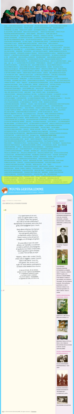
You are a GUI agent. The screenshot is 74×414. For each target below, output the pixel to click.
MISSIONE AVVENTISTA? (11, 127)
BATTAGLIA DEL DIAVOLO (11, 86)
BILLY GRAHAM (62, 145)
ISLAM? (27, 139)
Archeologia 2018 (29, 178)
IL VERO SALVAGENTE (34, 78)
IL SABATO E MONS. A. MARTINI (31, 71)
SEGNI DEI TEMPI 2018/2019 (12, 145)
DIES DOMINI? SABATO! (60, 71)
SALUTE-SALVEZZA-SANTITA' (34, 39)
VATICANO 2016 (38, 174)
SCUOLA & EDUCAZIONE (61, 152)
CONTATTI (20, 162)
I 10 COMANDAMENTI (64, 121)
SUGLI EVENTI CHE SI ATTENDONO (53, 39)
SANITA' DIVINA (42, 43)
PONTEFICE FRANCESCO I (24, 174)
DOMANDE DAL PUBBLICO (51, 168)
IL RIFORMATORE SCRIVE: (40, 41)
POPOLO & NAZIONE (10, 53)
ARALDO (30, 104)
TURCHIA (19, 147)
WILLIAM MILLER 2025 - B (43, 47)
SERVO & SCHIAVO (40, 67)
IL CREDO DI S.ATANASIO (45, 94)
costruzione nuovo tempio (11, 84)
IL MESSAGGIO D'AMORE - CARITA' (31, 145)
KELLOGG (67, 98)
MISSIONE (45, 172)
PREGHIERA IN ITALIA (20, 143)
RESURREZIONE (52, 174)
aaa (9, 63)
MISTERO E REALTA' (51, 88)
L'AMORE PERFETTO (21, 61)
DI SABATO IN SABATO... (11, 65)
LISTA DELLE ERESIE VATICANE (13, 100)
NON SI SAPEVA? (53, 43)
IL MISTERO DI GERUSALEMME (20, 55)
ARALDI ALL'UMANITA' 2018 (28, 152)
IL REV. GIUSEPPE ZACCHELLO (32, 100)
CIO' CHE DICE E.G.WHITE (40, 51)
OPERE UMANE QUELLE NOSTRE (27, 43)
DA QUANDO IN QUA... (53, 92)
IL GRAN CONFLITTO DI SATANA (26, 63)
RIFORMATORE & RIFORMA (23, 154)
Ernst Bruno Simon (58, 67)
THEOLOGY (58, 166)
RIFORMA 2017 (35, 151)
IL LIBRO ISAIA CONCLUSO (61, 63)
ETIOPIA (20, 45)
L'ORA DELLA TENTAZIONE (58, 74)
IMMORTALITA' (53, 30)
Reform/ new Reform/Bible (48, 31)
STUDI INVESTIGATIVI (26, 149)
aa (12, 63)
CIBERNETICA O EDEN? (63, 53)
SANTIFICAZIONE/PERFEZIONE (43, 28)
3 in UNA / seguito (27, 41)
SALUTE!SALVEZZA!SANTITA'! (12, 90)
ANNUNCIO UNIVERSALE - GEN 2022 (32, 90)
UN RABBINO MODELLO (40, 30)
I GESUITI (26, 129)
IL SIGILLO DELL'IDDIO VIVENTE (58, 26)
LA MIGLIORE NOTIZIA (50, 90)
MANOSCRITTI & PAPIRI (31, 166)
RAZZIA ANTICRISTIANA (10, 182)
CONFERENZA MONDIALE (52, 147)
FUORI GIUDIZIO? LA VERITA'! (41, 106)
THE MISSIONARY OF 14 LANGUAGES (59, 119)
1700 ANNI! (40, 113)
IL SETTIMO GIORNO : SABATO (12, 72)
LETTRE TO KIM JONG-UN (45, 112)
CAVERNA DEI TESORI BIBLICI (12, 88)
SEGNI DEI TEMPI (39, 170)
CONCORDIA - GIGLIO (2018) (54, 170)
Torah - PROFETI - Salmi (38, 92)
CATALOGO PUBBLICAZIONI (53, 162)
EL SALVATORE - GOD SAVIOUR (13, 31)
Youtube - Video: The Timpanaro (56, 156)
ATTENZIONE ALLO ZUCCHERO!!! (13, 28)
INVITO (56, 112)
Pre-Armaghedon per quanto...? (55, 98)
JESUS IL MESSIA (9, 61)
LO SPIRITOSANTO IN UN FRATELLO (39, 61)
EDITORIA (28, 164)
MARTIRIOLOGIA (8, 168)
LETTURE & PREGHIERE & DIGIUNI (43, 149)
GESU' (18, 82)
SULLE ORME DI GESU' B (54, 65)
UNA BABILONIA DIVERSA (11, 106)
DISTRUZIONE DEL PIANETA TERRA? (29, 69)
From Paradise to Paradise (51, 141)
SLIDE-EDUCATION (27, 170)
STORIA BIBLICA (40, 63)
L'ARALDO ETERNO (9, 94)
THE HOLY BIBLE (45, 127)
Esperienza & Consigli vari (11, 69)
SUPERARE (19, 51)
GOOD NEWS (13, 57)
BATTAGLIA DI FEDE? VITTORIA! (39, 86)
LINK (44, 164)
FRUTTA (21, 178)
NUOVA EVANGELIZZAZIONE (46, 158)
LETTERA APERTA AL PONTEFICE (38, 123)
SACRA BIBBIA (55, 127)
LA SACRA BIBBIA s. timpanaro (33, 49)
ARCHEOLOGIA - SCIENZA (46, 166)
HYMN (40, 102)
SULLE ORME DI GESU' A (39, 65)
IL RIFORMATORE (21, 98)
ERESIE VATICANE (35, 129)
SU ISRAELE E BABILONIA (59, 55)
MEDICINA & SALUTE (53, 178)
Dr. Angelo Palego (54, 86)
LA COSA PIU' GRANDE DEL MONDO (14, 121)
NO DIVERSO (27, 51)
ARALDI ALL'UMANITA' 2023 (49, 69)
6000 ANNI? (28, 92)
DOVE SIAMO (60, 160)
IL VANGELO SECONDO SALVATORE (14, 164)
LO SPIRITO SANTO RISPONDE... (13, 151)
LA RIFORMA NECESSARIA (11, 104)
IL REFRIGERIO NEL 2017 (11, 149)
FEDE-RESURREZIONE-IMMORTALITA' (14, 141)
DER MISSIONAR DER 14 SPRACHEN (36, 119)
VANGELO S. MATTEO (47, 35)
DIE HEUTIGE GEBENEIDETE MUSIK (14, 39)
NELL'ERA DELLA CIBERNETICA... (52, 49)
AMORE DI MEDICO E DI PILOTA (58, 51)
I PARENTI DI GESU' (9, 82)
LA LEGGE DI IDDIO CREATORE (13, 129)
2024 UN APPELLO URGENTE (26, 57)
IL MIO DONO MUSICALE (15, 26)
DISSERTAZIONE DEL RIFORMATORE (14, 133)
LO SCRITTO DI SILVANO (26, 37)
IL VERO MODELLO (25, 102)
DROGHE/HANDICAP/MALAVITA (13, 160)
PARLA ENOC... (8, 143)
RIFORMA (26, 151)
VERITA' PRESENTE (35, 139)
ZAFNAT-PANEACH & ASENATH (36, 80)
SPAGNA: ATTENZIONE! (10, 37)
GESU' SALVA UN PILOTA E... (31, 31)
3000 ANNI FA (40, 33)
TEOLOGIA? (66, 47)
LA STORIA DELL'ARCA (10, 45)
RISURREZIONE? (41, 57)
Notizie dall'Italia (62, 69)
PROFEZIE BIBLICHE (10, 174)
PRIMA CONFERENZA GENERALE (54, 113)
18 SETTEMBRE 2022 (28, 88)
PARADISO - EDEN (29, 176)
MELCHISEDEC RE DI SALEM (57, 72)
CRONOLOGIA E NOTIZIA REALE (28, 158)
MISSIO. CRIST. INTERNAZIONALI (13, 156)
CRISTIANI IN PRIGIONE (61, 129)
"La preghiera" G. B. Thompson (21, 115)
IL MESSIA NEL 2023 (24, 65)
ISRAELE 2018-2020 (49, 160)
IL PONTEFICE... (58, 35)
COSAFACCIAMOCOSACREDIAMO (33, 162)
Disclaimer (33, 411)
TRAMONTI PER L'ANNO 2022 (32, 172)
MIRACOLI (36, 35)
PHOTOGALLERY (37, 168)
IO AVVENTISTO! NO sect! (26, 182)
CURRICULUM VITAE (10, 162)
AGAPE (50, 67)
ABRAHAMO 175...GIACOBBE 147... (13, 49)
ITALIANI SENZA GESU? (41, 26)
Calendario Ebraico (66, 143)
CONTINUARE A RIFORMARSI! (12, 41)
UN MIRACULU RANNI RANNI (48, 135)
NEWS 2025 (42, 178)
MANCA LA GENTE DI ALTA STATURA (60, 123)
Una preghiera (8, 115)
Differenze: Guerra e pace (26, 74)
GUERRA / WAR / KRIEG (10, 158)
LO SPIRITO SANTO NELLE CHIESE (44, 37)
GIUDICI (37, 137)
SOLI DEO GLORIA (9, 51)
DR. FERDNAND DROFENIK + (44, 180)
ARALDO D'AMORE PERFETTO (53, 59)
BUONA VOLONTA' (9, 59)
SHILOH (44, 129)
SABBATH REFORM (9, 147)
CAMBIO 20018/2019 (48, 139)
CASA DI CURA (57, 180)
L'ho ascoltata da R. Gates (11, 74)
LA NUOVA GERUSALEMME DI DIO (13, 139)
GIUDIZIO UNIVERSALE (50, 102)
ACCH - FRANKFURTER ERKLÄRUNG (60, 82)
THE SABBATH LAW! (46, 71)
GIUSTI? (61, 141)
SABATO (45, 72)
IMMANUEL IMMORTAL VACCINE (13, 113)
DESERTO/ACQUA (21, 59)
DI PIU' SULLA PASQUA (56, 45)
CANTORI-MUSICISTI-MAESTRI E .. (13, 108)
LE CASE (46, 45)
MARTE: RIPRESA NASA (31, 117)
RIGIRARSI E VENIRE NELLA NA (33, 45)
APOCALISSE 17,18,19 (10, 43)
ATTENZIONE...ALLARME (11, 30)
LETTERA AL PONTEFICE (61, 78)
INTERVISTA (43, 156)
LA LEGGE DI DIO (9, 154)
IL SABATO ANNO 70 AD (22, 135)
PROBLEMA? (23, 78)
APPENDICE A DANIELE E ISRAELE (27, 53)
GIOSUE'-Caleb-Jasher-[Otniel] (12, 137)
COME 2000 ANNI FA (51, 33)
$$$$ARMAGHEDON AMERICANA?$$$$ (37, 133)
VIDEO (49, 164)
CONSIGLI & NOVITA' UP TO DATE (13, 166)
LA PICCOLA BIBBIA (9, 98)
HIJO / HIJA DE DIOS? (40, 104)
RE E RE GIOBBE (55, 96)
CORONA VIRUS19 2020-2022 (26, 180)
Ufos (37, 178)
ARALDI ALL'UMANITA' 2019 (45, 152)
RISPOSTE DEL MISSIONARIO (12, 170)
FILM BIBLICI (56, 143)
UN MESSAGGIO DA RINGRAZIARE (38, 82)
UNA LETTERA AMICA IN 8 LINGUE (30, 76)
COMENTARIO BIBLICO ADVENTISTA (26, 112)
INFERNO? (24, 104)
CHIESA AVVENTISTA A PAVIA (12, 71)
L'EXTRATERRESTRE (57, 106)
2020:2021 (28, 121)
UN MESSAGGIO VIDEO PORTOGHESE (59, 104)
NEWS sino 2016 (37, 164)
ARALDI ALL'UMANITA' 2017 (11, 152)
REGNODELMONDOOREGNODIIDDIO (14, 33)
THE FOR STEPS (51, 80)
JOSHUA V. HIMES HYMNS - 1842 (45, 108)
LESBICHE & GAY (43, 84)
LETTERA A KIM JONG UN (11, 35)
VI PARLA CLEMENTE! (59, 137)
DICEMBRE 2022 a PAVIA (19, 80)
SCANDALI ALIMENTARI (10, 178)
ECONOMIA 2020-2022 (10, 180)
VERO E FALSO (60, 31)
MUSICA (25, 160)
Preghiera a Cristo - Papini (38, 115)
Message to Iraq (34, 135)
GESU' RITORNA (29, 108)
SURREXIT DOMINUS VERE (41, 96)
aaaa (5, 63)
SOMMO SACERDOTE (26, 35)
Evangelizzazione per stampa (11, 76)
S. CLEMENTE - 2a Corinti (11, 96)
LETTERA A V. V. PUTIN (26, 96)
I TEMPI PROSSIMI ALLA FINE (50, 76)
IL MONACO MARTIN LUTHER (43, 182)
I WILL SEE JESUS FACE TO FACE (13, 92)
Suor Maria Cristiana (33, 143)
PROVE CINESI (28, 28)
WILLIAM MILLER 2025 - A (27, 47)
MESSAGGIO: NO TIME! (35, 160)
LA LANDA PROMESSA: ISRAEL (36, 98)
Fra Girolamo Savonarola (39, 121)
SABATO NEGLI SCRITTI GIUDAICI (32, 72)
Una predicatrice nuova (30, 113)
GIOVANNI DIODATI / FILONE (35, 59)
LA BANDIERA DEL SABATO (59, 182)
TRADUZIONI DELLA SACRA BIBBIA (29, 127)
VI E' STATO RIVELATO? (63, 80)
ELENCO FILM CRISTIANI (56, 172)
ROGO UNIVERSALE (25, 106)
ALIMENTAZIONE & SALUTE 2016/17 (51, 176)
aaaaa (69, 61)
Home (5, 26)
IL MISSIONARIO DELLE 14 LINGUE (14, 117)
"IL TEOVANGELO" (48, 78)
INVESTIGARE (40, 88)
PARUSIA (65, 166)
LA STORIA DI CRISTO (22, 123)
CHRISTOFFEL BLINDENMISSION (13, 172)
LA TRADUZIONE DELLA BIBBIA (34, 125)
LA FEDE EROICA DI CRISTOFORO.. (40, 55)
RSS (3, 411)
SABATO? (24, 82)
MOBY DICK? (66, 49)
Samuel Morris (61, 110)
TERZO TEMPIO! (30, 33)
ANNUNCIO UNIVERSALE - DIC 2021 (27, 94)
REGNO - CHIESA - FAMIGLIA (23, 168)
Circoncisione (53, 131)
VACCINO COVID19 (55, 84)
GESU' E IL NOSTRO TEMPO (58, 61)
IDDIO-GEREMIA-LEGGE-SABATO (56, 57)
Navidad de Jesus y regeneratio (40, 131)
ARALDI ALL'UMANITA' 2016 (48, 151)
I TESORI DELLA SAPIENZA (50, 100)
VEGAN (38, 176)
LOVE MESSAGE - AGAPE (49, 145)
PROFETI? (7, 55)
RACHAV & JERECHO (28, 137)
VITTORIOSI (7, 80)
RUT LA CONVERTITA (24, 131)
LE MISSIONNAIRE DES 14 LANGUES (14, 119)
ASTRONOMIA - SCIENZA (31, 156)
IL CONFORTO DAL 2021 (52, 115)
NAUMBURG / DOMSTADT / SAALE (41, 154)
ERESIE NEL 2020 (46, 137)
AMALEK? (49, 63)
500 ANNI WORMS (9, 123)
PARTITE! (34, 102)
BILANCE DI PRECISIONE (11, 78)
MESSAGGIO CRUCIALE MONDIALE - (33, 147)
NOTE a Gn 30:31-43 (45, 143)
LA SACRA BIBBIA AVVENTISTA (53, 125)
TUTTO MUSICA (52, 121)
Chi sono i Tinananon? (61, 108)
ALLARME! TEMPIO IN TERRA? (12, 110)
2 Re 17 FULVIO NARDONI (11, 102)
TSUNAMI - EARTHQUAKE (60, 154)
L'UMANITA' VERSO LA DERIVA (47, 110)
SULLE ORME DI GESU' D (27, 67)
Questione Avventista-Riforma (34, 141)
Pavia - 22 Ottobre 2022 (25, 84)
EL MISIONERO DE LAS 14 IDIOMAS (50, 117)
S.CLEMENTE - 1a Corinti (60, 94)
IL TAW (6, 57)
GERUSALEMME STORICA (11, 47)
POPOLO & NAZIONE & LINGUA (47, 53)
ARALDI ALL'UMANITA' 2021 (30, 110)
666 (45, 174)
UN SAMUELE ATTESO (10, 131)
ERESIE (35, 84)
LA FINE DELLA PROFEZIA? (42, 74)
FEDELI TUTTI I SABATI (25, 30)
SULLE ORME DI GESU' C (11, 67)
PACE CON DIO (24, 86)
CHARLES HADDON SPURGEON (58, 133)
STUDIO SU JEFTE (57, 47)
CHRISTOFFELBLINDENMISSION (13, 176)
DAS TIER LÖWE (28, 26)
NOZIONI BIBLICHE (58, 28)
